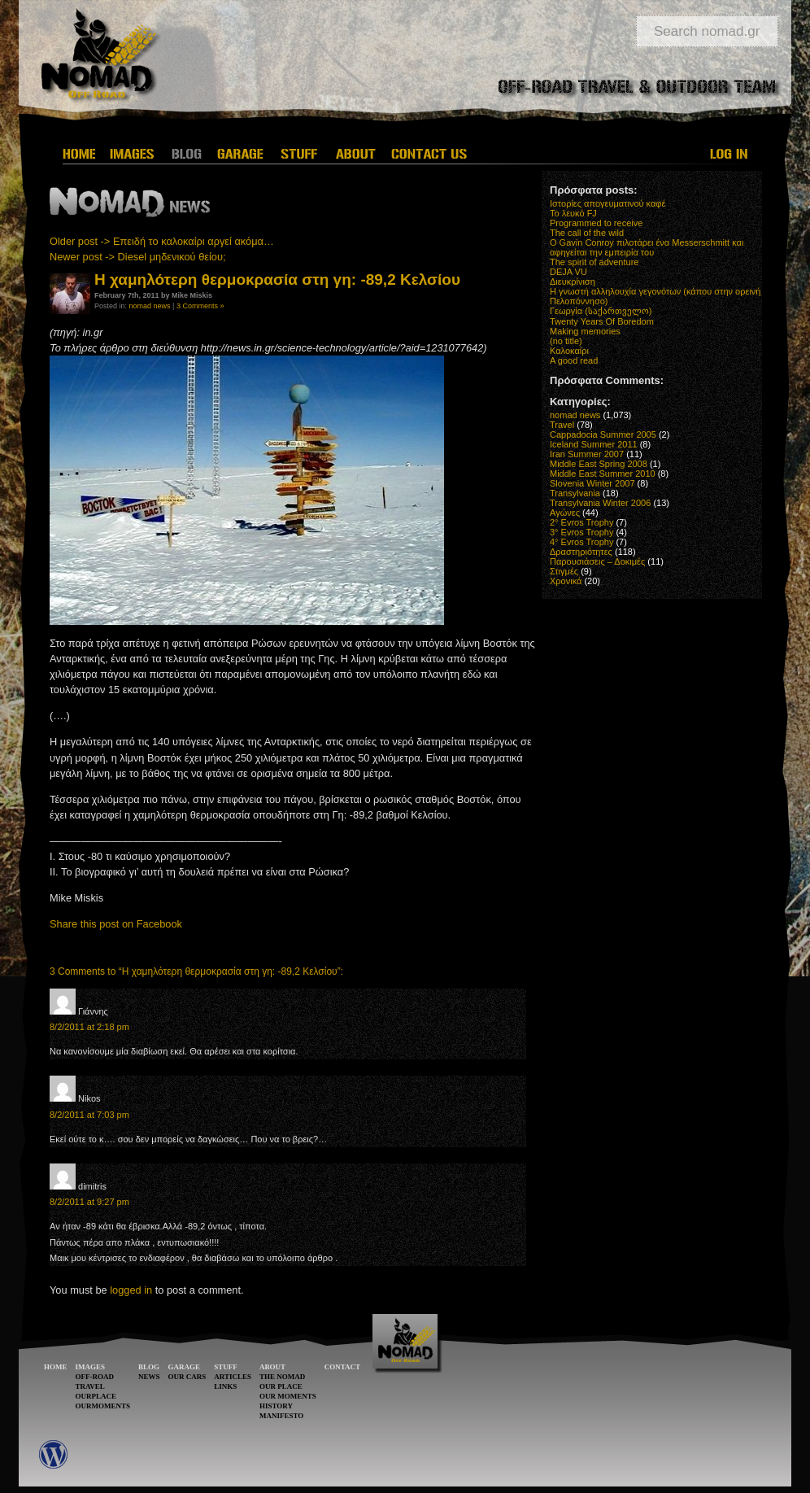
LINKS (225, 1386)
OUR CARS (187, 1377)
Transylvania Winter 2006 (600, 503)
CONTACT (342, 1367)
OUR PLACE (281, 1386)
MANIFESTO (281, 1416)
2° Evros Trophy (581, 522)
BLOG (148, 1367)
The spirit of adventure (594, 262)
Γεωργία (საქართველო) (601, 311)
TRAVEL (90, 1386)
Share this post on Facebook (116, 924)
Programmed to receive (596, 223)
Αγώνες (565, 512)
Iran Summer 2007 (587, 454)
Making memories (585, 331)
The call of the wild (587, 233)
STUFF (225, 1367)
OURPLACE (96, 1396)
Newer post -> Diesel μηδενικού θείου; (138, 257)
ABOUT (272, 1367)
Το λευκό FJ (573, 213)
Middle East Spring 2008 (598, 464)
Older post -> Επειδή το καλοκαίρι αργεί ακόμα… (162, 241)
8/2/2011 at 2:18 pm (89, 1027)
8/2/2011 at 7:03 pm (89, 1115)
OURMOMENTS (103, 1406)
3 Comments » (200, 306)
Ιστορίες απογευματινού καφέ (607, 203)
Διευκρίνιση (572, 281)
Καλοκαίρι (569, 351)
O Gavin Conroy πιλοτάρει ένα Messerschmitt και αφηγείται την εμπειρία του (646, 247)
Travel (562, 425)
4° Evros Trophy (581, 542)
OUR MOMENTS (287, 1396)
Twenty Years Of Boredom (602, 321)
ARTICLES (232, 1377)
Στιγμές (564, 571)
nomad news (150, 306)
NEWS (149, 1377)
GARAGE (184, 1367)
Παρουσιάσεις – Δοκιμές (597, 561)
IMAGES (91, 1367)
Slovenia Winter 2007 (592, 483)
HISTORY (276, 1406)
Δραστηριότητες (581, 552)
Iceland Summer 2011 (594, 444)
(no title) (566, 341)
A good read (574, 360)
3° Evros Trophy (581, 532)
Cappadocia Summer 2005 (603, 434)
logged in (131, 1290)
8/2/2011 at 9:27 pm (89, 1202)
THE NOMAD (282, 1377)
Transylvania (575, 493)
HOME (56, 1367)
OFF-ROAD (95, 1377)
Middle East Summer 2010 (602, 473)
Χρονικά (565, 581)
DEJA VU (568, 272)
